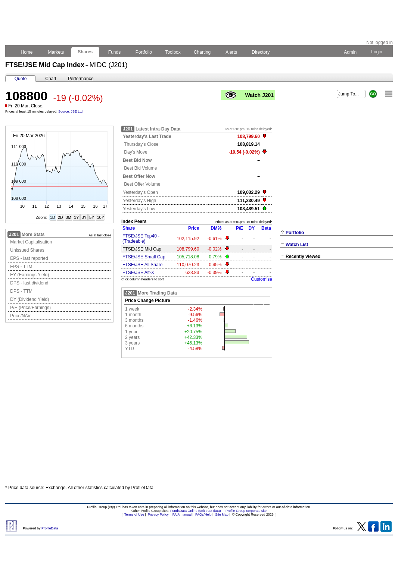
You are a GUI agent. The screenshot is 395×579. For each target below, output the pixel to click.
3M (68, 217)
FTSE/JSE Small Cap (143, 256)
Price (193, 228)
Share (128, 228)
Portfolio (143, 52)
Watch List (297, 244)
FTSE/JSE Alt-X (138, 272)
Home (26, 52)
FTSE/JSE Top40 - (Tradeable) (140, 238)
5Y (91, 217)
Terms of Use (134, 514)
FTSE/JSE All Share (142, 264)
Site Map (221, 514)
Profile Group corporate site (246, 511)
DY (252, 228)
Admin (350, 52)
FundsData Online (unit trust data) (195, 511)
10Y (100, 217)
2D (60, 217)
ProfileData (49, 528)
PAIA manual (182, 514)
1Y (76, 217)
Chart (50, 78)
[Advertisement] (336, 317)
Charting (202, 52)
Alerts (232, 52)
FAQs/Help (203, 514)
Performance (81, 78)
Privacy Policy (158, 514)
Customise (261, 279)
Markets (56, 52)
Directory (261, 52)
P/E (239, 228)
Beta (266, 228)
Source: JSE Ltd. (71, 111)
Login (376, 51)
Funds (114, 52)
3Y (83, 217)
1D (52, 217)
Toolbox (173, 52)
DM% (216, 228)
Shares (85, 51)
